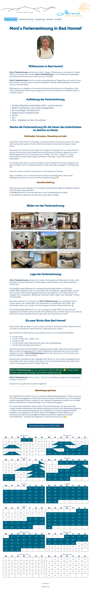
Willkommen (11, 19)
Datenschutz (45, 586)
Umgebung (39, 19)
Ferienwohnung (26, 19)
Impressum (45, 583)
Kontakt (58, 19)
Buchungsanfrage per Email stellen (44, 426)
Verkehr (49, 19)
